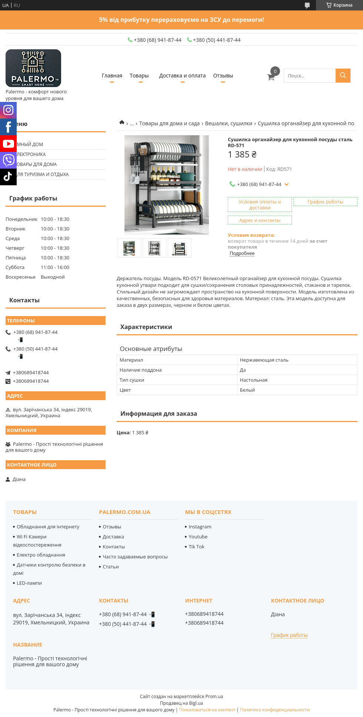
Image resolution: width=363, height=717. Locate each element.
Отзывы (223, 75)
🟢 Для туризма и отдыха (38, 174)
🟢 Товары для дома (32, 164)
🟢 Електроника (26, 154)
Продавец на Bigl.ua (181, 703)
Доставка (113, 536)
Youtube (198, 536)
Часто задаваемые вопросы (135, 556)
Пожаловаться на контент (207, 710)
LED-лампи (29, 583)
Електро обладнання (41, 554)
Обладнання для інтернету (48, 526)
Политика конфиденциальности (275, 710)
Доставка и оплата (182, 75)
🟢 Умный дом (25, 144)
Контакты (114, 546)
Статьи (111, 566)
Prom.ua (214, 696)
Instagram (200, 526)
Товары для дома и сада (169, 123)
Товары (139, 75)
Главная (112, 75)
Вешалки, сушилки (229, 123)
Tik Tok (196, 546)
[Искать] (343, 76)
